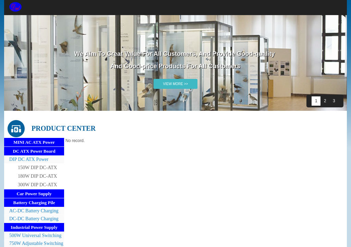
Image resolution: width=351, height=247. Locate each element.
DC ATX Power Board (34, 151)
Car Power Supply (33, 193)
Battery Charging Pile (34, 202)
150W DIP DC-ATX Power (37, 168)
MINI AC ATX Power (34, 142)
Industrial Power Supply (34, 227)
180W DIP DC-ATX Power (37, 177)
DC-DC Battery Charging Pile (31, 219)
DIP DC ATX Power (28, 159)
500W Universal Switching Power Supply (32, 236)
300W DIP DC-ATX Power (37, 185)
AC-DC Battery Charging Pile (31, 211)
